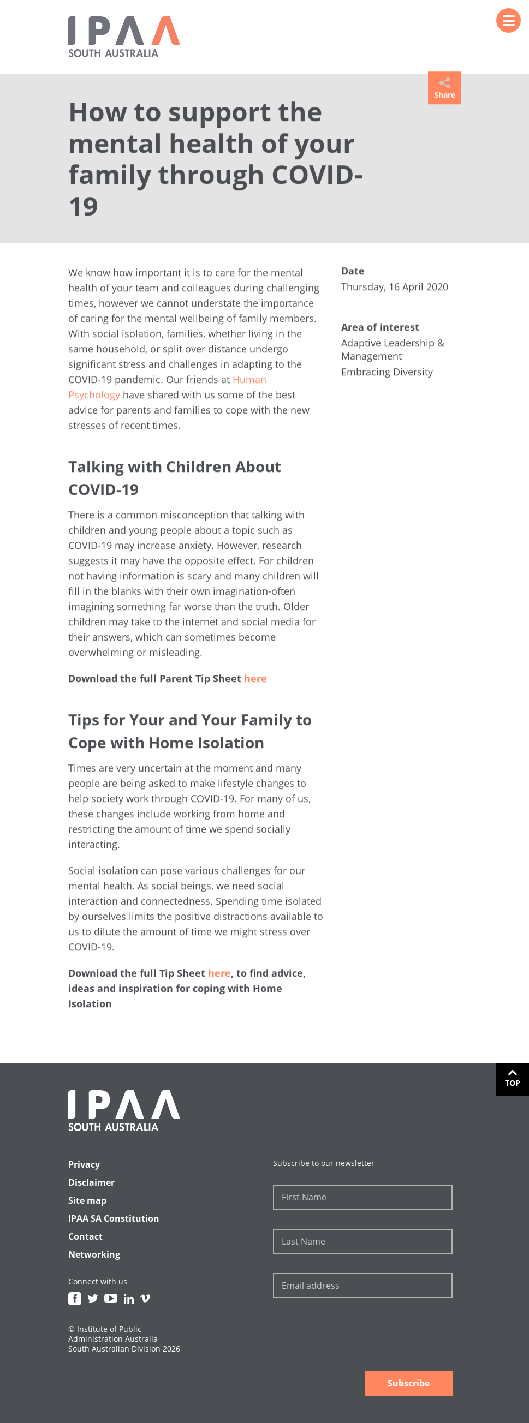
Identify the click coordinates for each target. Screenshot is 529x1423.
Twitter (92, 1298)
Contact (85, 1236)
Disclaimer (91, 1182)
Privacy (84, 1164)
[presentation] (356, 1335)
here (255, 679)
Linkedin (128, 1298)
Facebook (74, 1298)
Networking (94, 1254)
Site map (87, 1200)
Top (512, 1083)
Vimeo (145, 1298)
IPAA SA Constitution (113, 1218)
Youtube (110, 1298)
